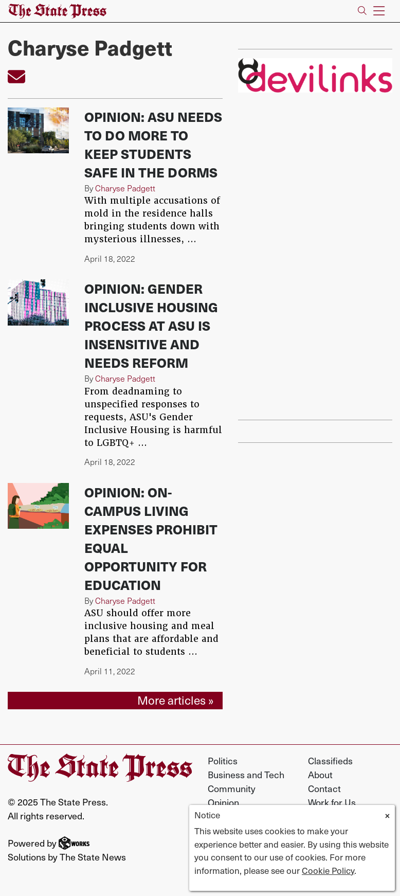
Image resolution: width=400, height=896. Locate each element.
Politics (223, 760)
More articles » (175, 700)
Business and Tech (246, 774)
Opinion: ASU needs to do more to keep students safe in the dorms (153, 144)
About (320, 774)
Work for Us (332, 802)
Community (232, 788)
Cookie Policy (328, 870)
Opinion (223, 802)
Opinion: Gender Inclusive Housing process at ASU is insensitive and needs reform (151, 325)
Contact (324, 788)
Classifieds (330, 760)
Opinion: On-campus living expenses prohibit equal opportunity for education (150, 538)
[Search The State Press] (362, 11)
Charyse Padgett (125, 188)
